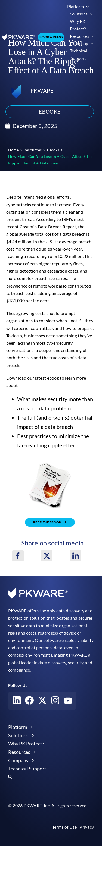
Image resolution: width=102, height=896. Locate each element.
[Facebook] (18, 556)
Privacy (86, 826)
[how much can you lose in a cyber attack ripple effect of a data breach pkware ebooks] (50, 463)
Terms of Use (64, 826)
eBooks (50, 112)
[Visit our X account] (42, 702)
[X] (47, 556)
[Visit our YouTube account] (68, 701)
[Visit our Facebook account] (29, 701)
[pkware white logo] (18, 36)
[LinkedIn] (76, 556)
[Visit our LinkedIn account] (17, 701)
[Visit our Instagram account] (55, 701)
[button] (72, 67)
